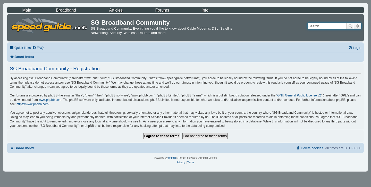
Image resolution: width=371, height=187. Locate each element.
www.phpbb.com (50, 100)
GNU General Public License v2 (299, 95)
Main (26, 10)
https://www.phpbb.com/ (32, 104)
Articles (116, 10)
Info (204, 10)
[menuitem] (38, 47)
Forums (162, 10)
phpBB (172, 157)
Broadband (66, 10)
